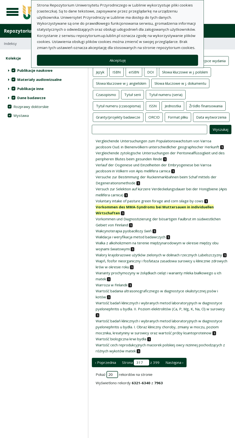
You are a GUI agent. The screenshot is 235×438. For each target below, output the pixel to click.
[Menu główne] (12, 12)
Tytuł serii (132, 94)
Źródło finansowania (206, 105)
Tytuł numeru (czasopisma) (118, 105)
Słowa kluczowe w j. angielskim (121, 83)
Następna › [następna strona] (174, 362)
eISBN (134, 71)
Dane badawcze (31, 97)
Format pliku (178, 117)
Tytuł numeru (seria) (165, 94)
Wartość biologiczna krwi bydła (121, 338)
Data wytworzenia (211, 117)
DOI (150, 71)
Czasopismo (106, 94)
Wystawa (21, 115)
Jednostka (173, 105)
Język (100, 71)
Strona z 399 (140, 363)
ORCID (154, 117)
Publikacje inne (30, 88)
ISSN (153, 105)
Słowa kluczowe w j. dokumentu (180, 83)
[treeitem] (44, 70)
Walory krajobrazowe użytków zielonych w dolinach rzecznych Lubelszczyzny (159, 254)
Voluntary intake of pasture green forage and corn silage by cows (149, 200)
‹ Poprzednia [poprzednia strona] (105, 362)
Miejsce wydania (212, 60)
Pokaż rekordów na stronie (124, 374)
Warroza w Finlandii (111, 284)
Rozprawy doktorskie (31, 106)
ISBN (116, 71)
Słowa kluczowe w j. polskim (185, 71)
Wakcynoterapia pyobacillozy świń (124, 230)
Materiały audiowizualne (39, 79)
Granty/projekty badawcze (118, 117)
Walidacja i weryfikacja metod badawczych (130, 236)
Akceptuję (118, 60)
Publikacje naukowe (35, 70)
